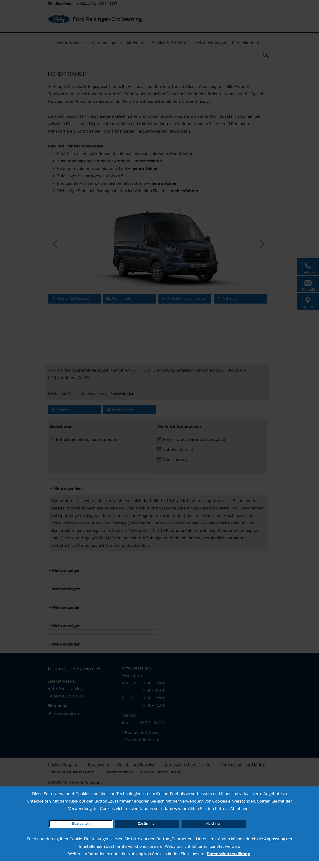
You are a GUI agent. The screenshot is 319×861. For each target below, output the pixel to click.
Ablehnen (213, 823)
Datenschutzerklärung (228, 854)
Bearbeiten (81, 823)
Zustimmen (147, 823)
